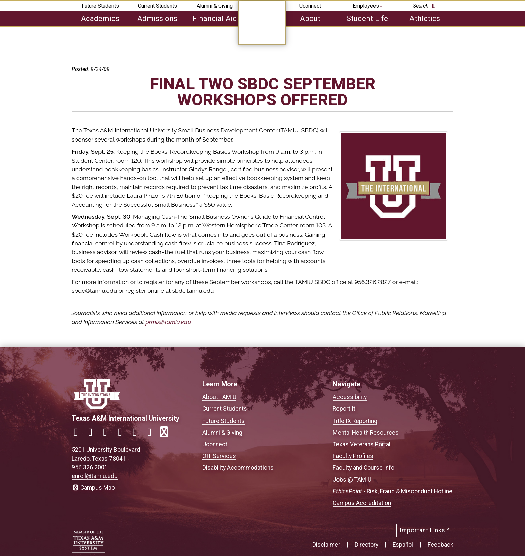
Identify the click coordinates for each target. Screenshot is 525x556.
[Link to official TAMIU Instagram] (93, 434)
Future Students (100, 6)
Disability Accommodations (238, 467)
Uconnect (310, 6)
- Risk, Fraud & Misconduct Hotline (392, 491)
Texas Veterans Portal (361, 444)
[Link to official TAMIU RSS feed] (166, 434)
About (310, 18)
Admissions (157, 18)
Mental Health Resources (366, 432)
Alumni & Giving (215, 6)
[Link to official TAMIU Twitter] (108, 434)
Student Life (367, 18)
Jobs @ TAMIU (352, 479)
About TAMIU (219, 397)
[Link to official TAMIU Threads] (152, 434)
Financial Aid (215, 18)
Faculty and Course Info (363, 467)
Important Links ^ (425, 530)
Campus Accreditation (362, 503)
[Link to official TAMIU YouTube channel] (137, 434)
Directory (366, 544)
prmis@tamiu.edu (168, 322)
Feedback (440, 544)
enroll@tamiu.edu (95, 476)
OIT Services (219, 456)
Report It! (345, 408)
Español (403, 544)
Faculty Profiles (353, 456)
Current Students (157, 6)
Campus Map (93, 487)
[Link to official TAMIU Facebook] (78, 434)
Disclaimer (326, 544)
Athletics (424, 18)
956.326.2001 (90, 467)
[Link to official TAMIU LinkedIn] (122, 434)
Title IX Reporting (355, 421)
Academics (100, 18)
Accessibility (350, 397)
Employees (367, 6)
